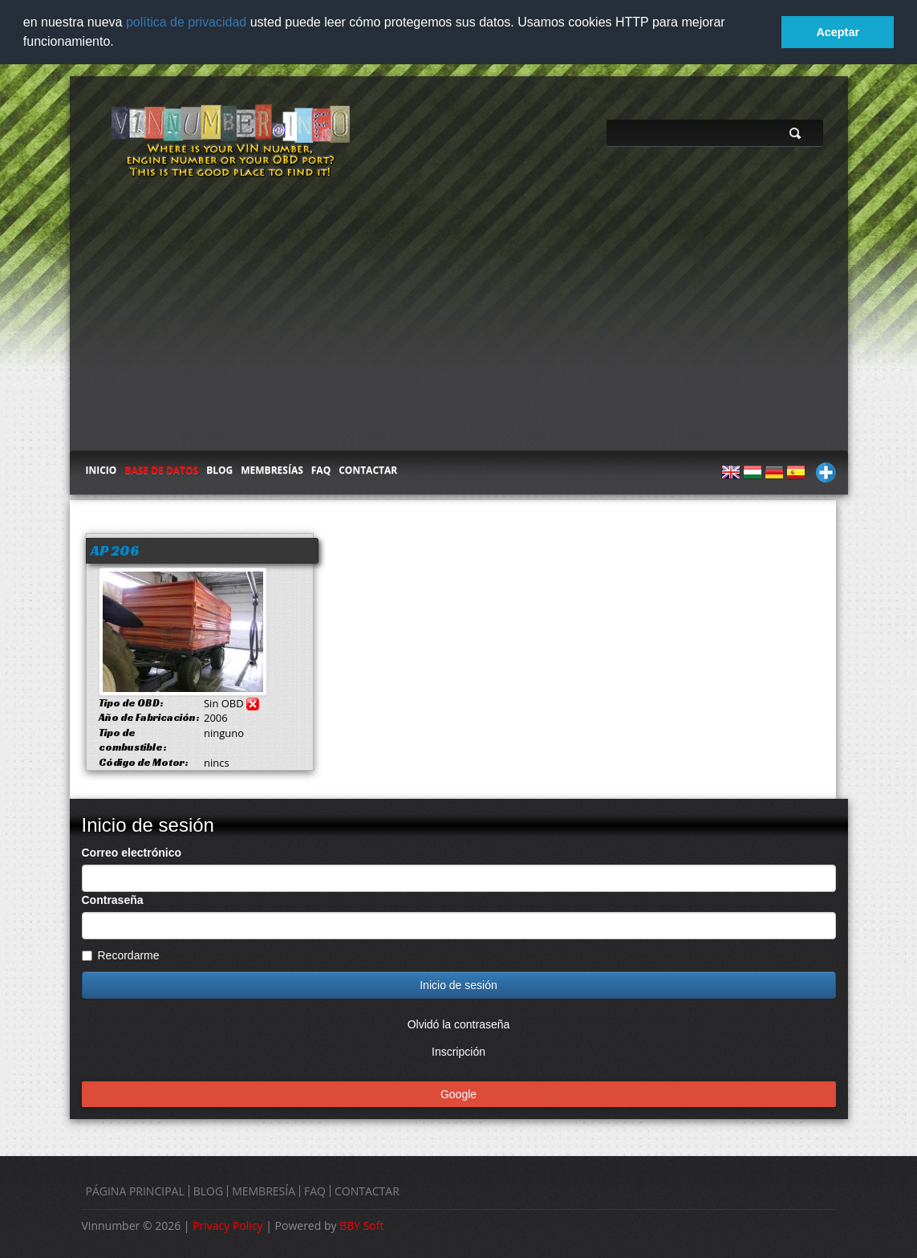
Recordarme (121, 953)
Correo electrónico (131, 851)
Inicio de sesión (458, 983)
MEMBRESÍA (263, 1189)
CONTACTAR (368, 468)
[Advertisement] (459, 328)
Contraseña (113, 898)
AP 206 (115, 548)
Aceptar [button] (837, 32)
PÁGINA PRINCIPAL (135, 1189)
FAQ (321, 468)
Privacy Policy (227, 1224)
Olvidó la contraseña (459, 1022)
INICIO (101, 468)
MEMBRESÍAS (272, 468)
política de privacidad (186, 22)
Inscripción (458, 1050)
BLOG (219, 468)
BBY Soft (361, 1224)
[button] (119, 43)
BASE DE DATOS (161, 468)
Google (458, 1092)
